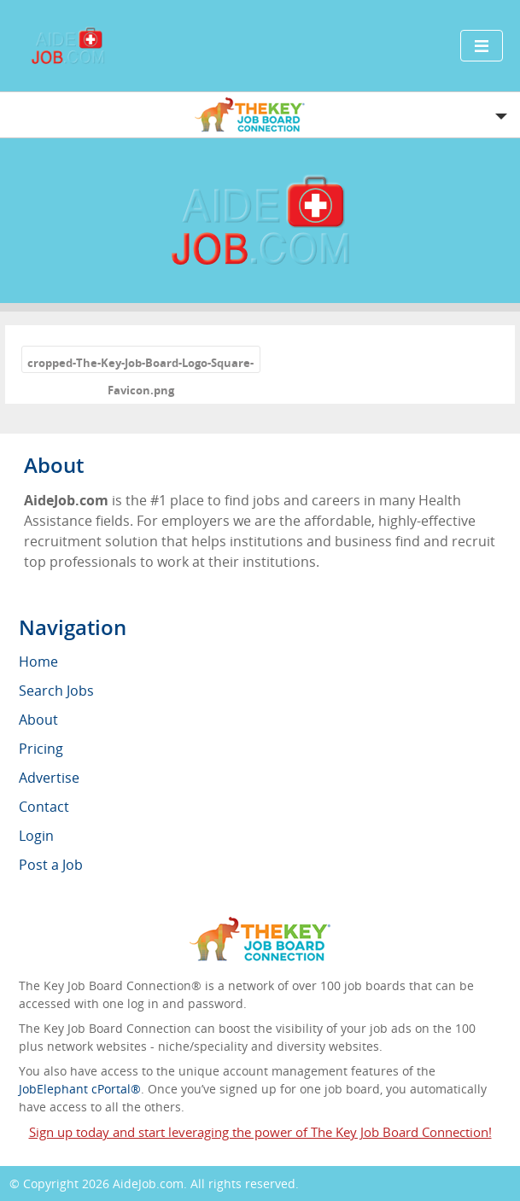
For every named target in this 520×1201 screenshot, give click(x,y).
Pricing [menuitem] (41, 748)
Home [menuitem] (38, 661)
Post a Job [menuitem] (51, 864)
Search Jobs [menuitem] (56, 690)
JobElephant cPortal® (80, 1089)
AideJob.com (148, 1183)
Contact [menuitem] (44, 806)
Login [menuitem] (36, 835)
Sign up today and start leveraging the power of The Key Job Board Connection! (260, 1131)
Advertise (49, 777)
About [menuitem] (38, 719)
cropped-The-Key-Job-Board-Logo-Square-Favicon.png (140, 364)
